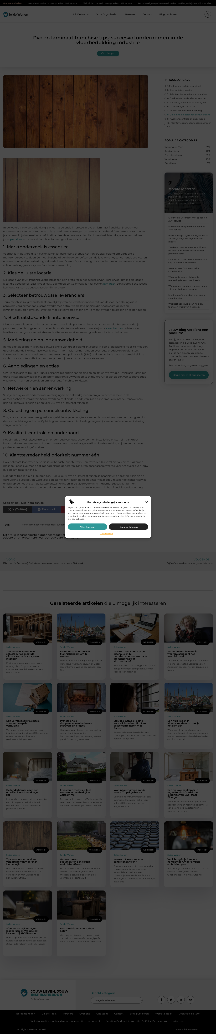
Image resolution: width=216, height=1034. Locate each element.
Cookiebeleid (106, 533)
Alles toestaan (87, 527)
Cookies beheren (128, 527)
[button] (146, 502)
